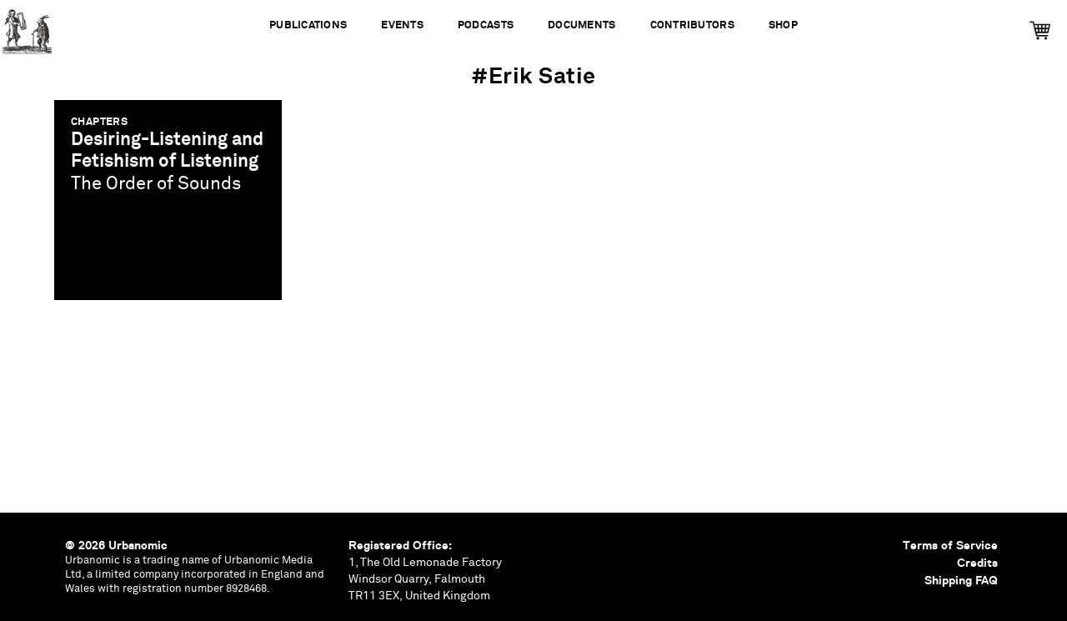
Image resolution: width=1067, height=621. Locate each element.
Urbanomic (27, 27)
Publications (308, 25)
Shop (783, 25)
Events (402, 25)
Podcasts (485, 25)
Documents (581, 25)
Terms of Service (950, 545)
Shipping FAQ (961, 580)
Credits (977, 562)
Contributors (692, 25)
